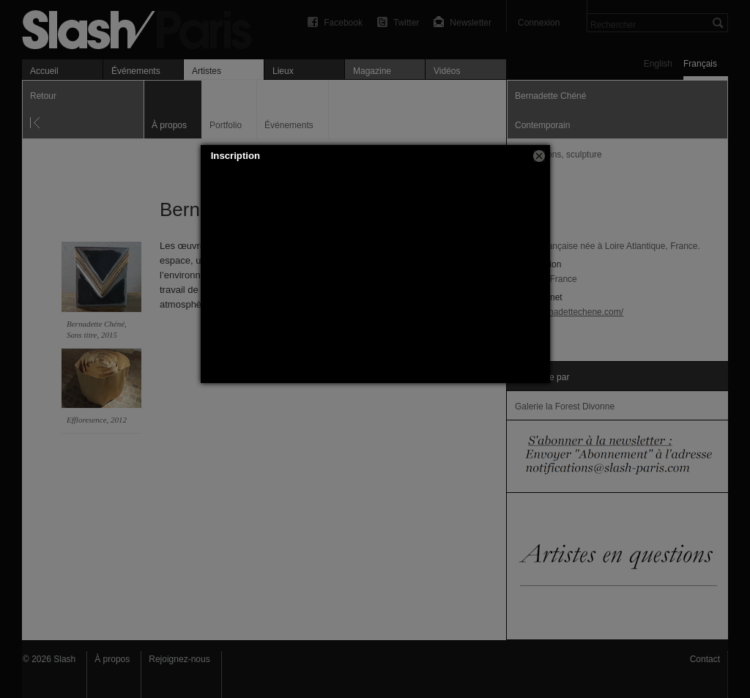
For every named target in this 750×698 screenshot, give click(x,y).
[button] (539, 156)
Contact (705, 659)
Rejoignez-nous (179, 659)
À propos (112, 659)
